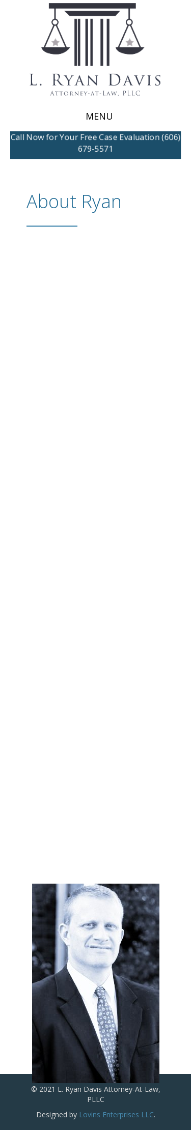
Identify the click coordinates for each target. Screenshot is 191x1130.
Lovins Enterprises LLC (116, 1114)
